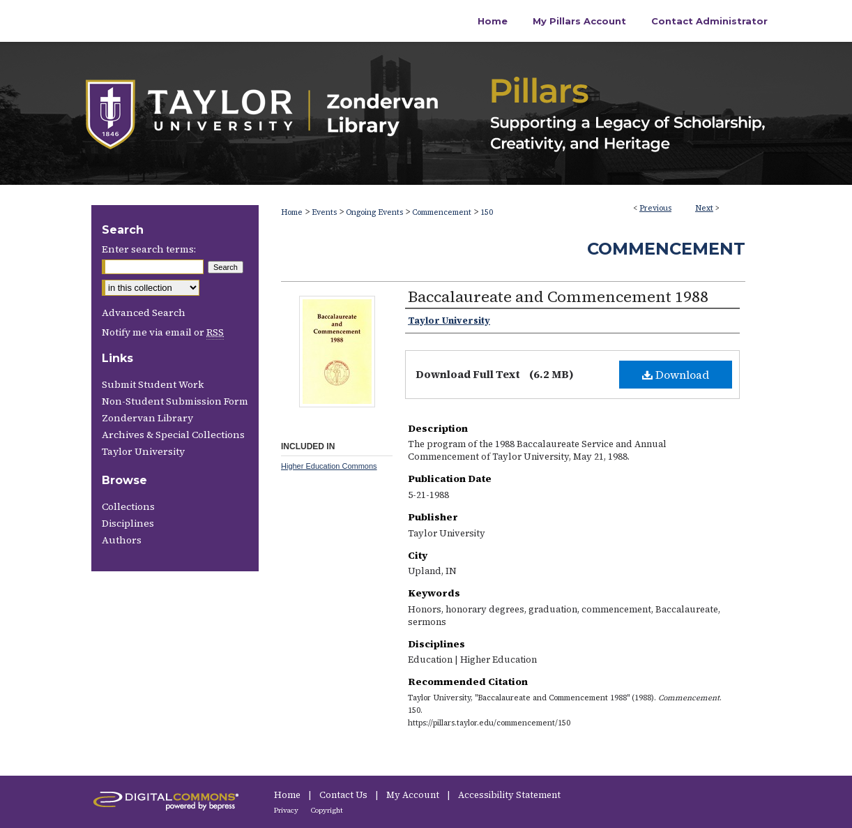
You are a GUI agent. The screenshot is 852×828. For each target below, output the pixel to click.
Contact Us (344, 795)
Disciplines (128, 523)
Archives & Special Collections (173, 435)
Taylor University (143, 451)
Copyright (327, 810)
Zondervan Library (147, 418)
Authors (122, 540)
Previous (655, 208)
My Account (413, 795)
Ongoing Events (374, 212)
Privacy (287, 810)
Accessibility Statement (509, 795)
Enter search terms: (149, 249)
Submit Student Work (153, 384)
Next (704, 208)
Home (292, 212)
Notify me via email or (163, 332)
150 (486, 212)
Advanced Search (143, 312)
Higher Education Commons (329, 466)
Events (324, 212)
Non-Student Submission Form (175, 401)
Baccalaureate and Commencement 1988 (558, 296)
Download (675, 374)
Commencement (441, 212)
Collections (128, 506)
